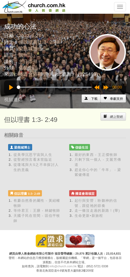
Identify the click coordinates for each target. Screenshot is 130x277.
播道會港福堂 (33, 74)
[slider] (54, 87)
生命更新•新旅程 (89, 216)
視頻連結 (13, 99)
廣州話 (26, 55)
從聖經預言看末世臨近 (33, 160)
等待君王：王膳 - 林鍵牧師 (37, 210)
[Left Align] (113, 98)
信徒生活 (28, 67)
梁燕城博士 (31, 48)
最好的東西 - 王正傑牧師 (96, 155)
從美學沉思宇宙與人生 (33, 155)
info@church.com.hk (62, 266)
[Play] (11, 87)
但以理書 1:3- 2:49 (39, 42)
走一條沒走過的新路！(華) (97, 210)
